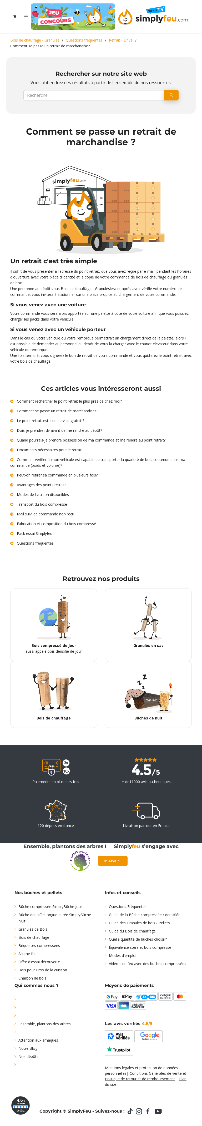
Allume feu (27, 953)
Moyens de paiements (129, 985)
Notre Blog (27, 1048)
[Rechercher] (171, 95)
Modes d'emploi (122, 955)
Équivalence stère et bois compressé (140, 947)
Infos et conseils (123, 892)
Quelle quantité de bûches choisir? (138, 939)
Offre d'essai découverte (39, 961)
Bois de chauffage (33, 937)
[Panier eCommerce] (14, 16)
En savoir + (112, 860)
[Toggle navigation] (26, 16)
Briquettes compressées (39, 945)
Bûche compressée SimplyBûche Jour (50, 906)
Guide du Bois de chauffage (132, 931)
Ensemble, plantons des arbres (44, 1023)
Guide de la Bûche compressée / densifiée (144, 914)
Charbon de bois (32, 978)
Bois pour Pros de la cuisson (42, 969)
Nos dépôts (28, 1056)
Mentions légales (119, 1067)
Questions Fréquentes (128, 906)
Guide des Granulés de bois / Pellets (139, 922)
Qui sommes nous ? (36, 985)
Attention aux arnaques (38, 1040)
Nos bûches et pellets (38, 892)
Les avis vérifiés (129, 1023)
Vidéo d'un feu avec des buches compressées (147, 963)
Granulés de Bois (32, 929)
